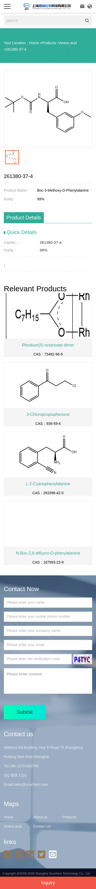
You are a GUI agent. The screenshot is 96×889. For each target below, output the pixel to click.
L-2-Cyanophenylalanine (48, 484)
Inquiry (48, 882)
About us (40, 817)
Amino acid (68, 43)
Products (49, 43)
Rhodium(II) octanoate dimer (48, 345)
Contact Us (42, 826)
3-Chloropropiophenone (47, 414)
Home (34, 43)
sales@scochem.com (31, 784)
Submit (25, 712)
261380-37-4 (16, 49)
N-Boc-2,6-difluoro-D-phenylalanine (48, 553)
